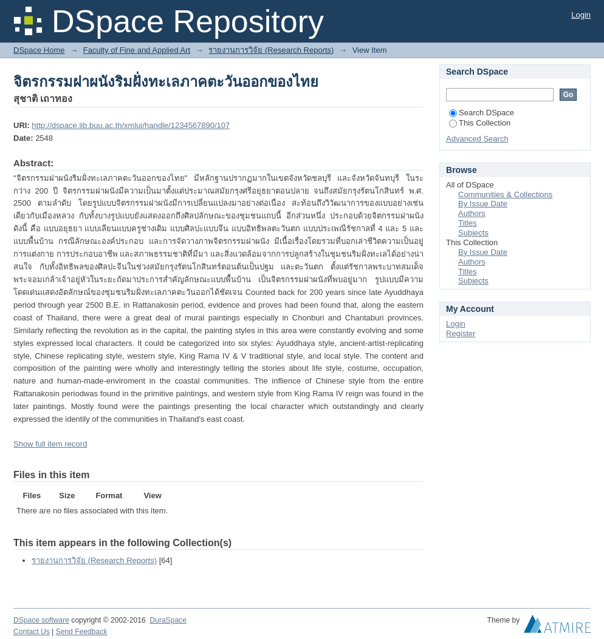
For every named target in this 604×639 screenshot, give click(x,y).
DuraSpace (167, 620)
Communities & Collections (505, 194)
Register (460, 333)
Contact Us (31, 631)
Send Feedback (82, 631)
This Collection (479, 122)
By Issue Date (482, 203)
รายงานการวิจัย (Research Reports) (271, 50)
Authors (472, 213)
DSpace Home (39, 50)
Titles (467, 223)
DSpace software (41, 620)
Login (581, 14)
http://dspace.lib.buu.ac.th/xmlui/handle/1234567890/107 (131, 125)
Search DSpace (481, 112)
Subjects (473, 232)
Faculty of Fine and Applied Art (136, 50)
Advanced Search (477, 138)
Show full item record (50, 443)
